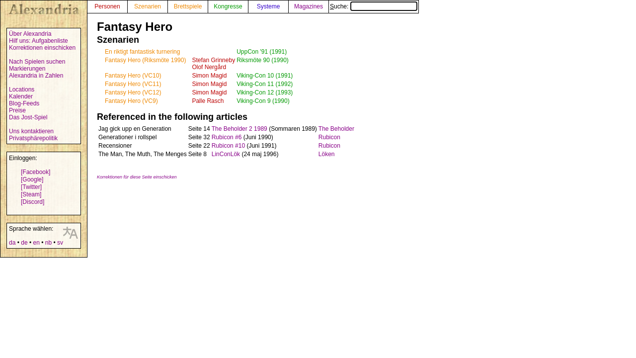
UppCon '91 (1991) (262, 51)
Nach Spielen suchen (37, 61)
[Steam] (31, 194)
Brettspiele (188, 6)
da (12, 242)
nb (48, 242)
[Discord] (32, 201)
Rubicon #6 (227, 137)
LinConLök (226, 154)
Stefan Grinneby (213, 60)
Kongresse (228, 6)
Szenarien (147, 6)
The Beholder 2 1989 (239, 128)
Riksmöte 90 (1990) (263, 60)
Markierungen (27, 68)
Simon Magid (209, 75)
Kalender (21, 96)
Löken (326, 154)
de (24, 242)
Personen (107, 6)
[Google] (32, 179)
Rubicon (329, 137)
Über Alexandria (30, 33)
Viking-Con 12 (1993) (265, 92)
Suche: (373, 6)
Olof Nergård (209, 67)
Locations (21, 89)
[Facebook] (35, 172)
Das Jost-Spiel (28, 117)
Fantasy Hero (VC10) (133, 75)
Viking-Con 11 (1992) (265, 84)
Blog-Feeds (24, 103)
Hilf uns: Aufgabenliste (38, 40)
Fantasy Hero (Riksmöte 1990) (145, 60)
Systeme (268, 6)
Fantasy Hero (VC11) (133, 84)
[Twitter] (31, 186)
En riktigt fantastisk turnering (142, 51)
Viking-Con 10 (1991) (265, 75)
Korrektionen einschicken (42, 47)
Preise (17, 110)
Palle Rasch (208, 100)
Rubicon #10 (228, 145)
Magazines (308, 6)
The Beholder (336, 128)
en (36, 242)
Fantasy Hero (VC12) (133, 92)
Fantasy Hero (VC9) (131, 100)
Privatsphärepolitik (33, 138)
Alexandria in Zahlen (36, 75)
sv (60, 242)
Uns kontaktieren (31, 131)
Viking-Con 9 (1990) (263, 100)
